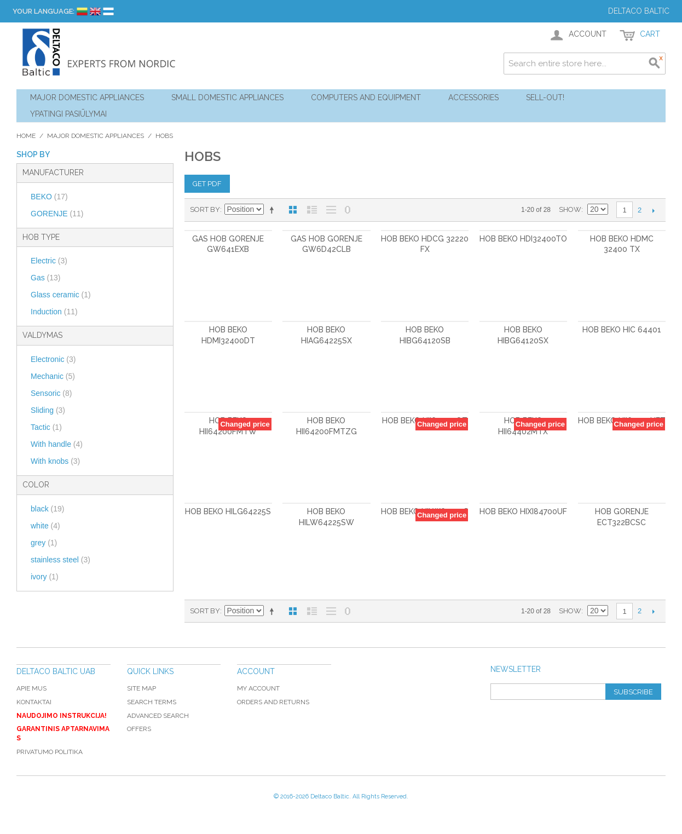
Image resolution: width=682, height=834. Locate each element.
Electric (49, 260)
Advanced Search (158, 716)
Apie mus (31, 688)
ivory (45, 576)
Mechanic (53, 376)
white (45, 525)
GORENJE (57, 213)
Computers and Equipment (366, 97)
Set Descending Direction (273, 210)
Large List (331, 210)
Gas (45, 277)
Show (570, 209)
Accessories (473, 97)
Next (653, 210)
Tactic (46, 427)
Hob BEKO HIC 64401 (621, 329)
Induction (54, 311)
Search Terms (151, 702)
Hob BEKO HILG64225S (228, 511)
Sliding (48, 410)
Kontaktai (33, 702)
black (47, 508)
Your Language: (43, 11)
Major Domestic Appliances (87, 97)
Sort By (205, 209)
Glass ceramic (61, 294)
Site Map (141, 688)
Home (26, 136)
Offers (139, 729)
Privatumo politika (49, 752)
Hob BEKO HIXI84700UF (523, 511)
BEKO (49, 196)
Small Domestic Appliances (227, 97)
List (312, 210)
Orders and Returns (273, 702)
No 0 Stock (347, 210)
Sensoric (51, 393)
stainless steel (60, 559)
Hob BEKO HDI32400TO (523, 238)
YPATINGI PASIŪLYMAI (68, 114)
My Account (258, 688)
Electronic (53, 359)
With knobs (55, 461)
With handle (57, 444)
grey (44, 542)
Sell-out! (545, 97)
